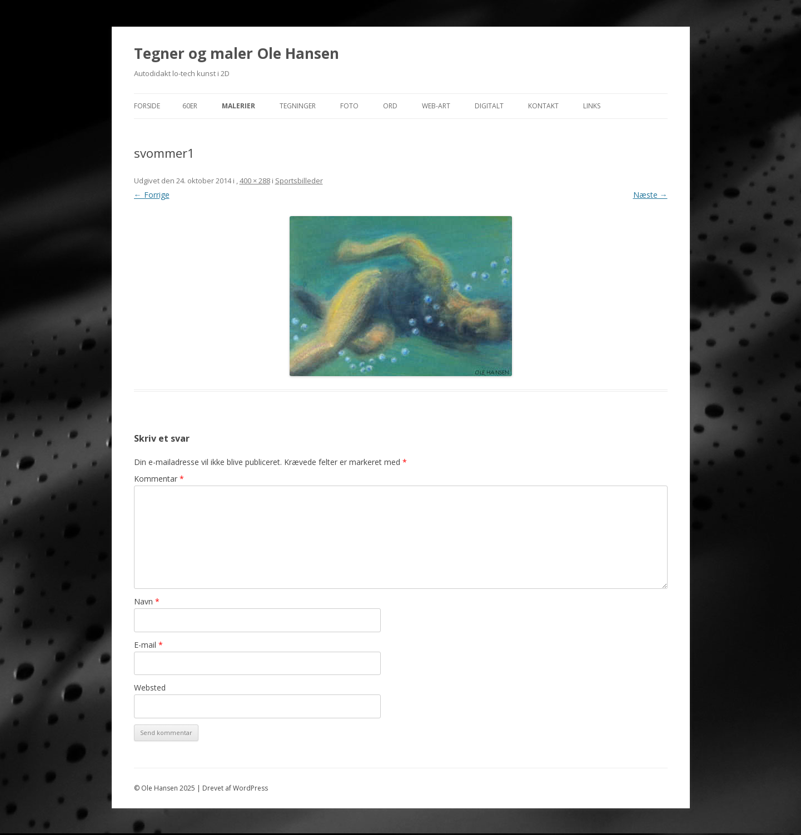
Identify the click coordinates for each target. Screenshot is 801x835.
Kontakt (543, 106)
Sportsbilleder (299, 181)
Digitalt (489, 106)
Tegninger (298, 106)
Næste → (650, 194)
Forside (147, 106)
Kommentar (159, 478)
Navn (147, 601)
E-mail (148, 644)
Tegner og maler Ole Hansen (236, 53)
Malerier (238, 106)
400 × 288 (255, 181)
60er (189, 106)
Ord (390, 106)
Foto (349, 106)
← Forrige (152, 194)
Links (591, 106)
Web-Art (436, 106)
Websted (150, 687)
